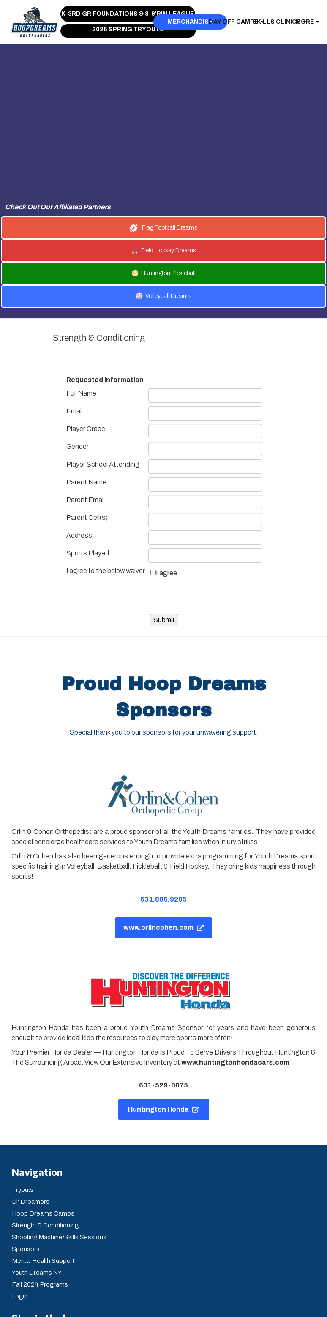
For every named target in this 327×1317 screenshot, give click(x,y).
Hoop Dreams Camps (43, 1137)
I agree (166, 496)
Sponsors (26, 1172)
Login (19, 1220)
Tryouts (22, 1113)
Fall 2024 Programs (40, 1208)
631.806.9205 (163, 823)
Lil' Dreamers (30, 1125)
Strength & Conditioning (45, 1149)
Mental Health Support (43, 1184)
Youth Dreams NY (37, 1196)
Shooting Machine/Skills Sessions (59, 1161)
